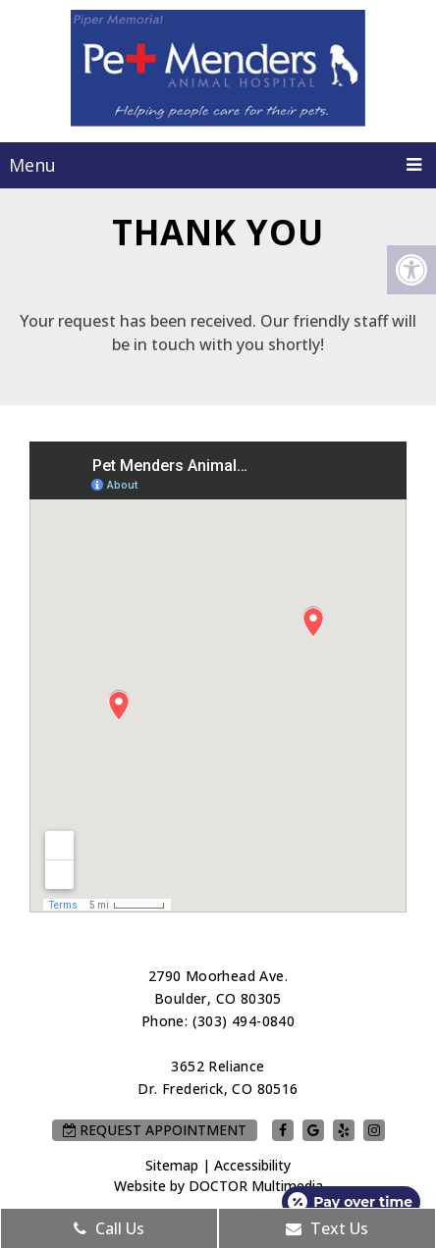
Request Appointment (154, 1129)
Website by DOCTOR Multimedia (218, 1185)
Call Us (109, 1228)
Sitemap (171, 1165)
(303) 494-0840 (244, 1021)
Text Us (327, 1228)
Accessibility (252, 1165)
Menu (32, 165)
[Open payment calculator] (351, 1202)
